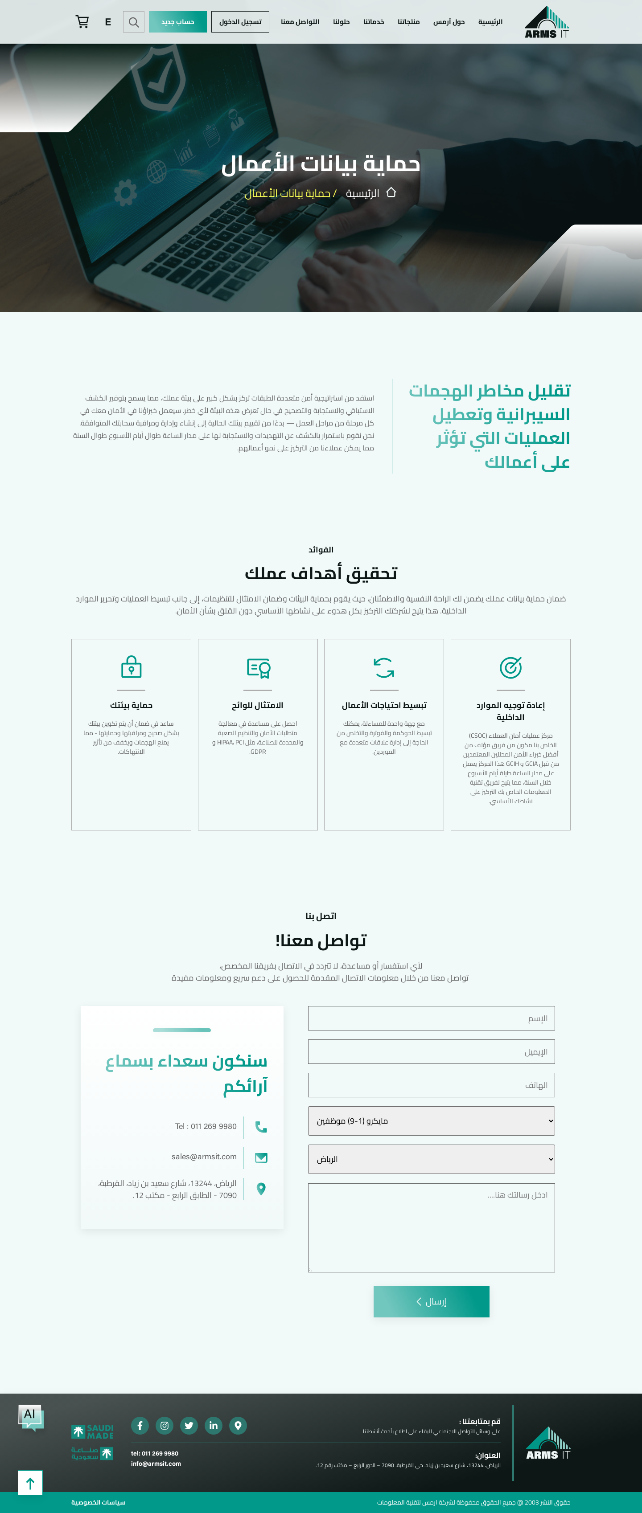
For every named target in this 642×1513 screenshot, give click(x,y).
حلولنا (341, 22)
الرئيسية (490, 22)
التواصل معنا (300, 22)
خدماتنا (373, 22)
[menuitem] (108, 22)
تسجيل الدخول (240, 21)
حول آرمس (449, 22)
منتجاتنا (409, 22)
